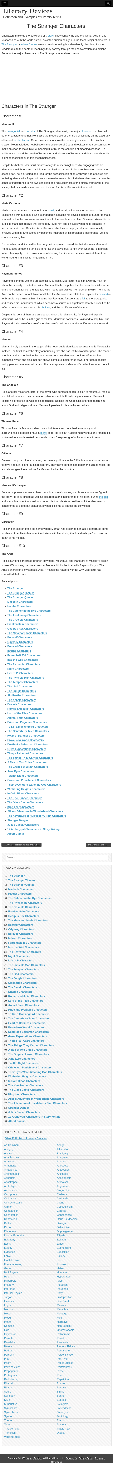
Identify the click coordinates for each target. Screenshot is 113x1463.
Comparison (11, 1210)
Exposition (63, 1251)
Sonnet (61, 1395)
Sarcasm (62, 1387)
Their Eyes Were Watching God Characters (34, 784)
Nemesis (9, 1325)
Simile (60, 1391)
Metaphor (62, 1309)
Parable (8, 1338)
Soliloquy (9, 1395)
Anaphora (10, 1165)
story (50, 35)
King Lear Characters (20, 807)
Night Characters (18, 668)
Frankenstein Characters (22, 624)
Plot (6, 1358)
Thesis (61, 1420)
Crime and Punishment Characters (29, 780)
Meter (7, 1313)
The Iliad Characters (20, 686)
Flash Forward (12, 1260)
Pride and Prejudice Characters (27, 722)
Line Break (63, 1301)
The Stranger (9, 44)
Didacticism (63, 1227)
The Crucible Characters (22, 619)
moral (43, 432)
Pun (59, 1375)
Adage (61, 1145)
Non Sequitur (64, 1325)
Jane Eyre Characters (20, 771)
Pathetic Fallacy (66, 1346)
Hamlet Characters (19, 606)
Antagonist (10, 1169)
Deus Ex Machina (67, 1219)
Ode (6, 1330)
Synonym (62, 1412)
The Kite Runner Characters (24, 798)
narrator (30, 131)
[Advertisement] (56, 78)
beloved (103, 294)
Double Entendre (14, 1235)
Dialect (8, 1223)
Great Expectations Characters (26, 749)
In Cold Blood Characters (23, 793)
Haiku (60, 1268)
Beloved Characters (19, 646)
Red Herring (11, 1379)
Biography (63, 1190)
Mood (7, 1317)
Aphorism (9, 1177)
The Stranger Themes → (98, 845)
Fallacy (61, 1256)
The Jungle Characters (21, 691)
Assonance (10, 1190)
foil (83, 298)
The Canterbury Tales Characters (28, 731)
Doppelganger (65, 1231)
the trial (103, 496)
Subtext (61, 1399)
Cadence (62, 1194)
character (86, 131)
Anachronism (12, 1157)
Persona (9, 1354)
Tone (7, 1424)
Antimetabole (12, 1173)
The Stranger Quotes (20, 597)
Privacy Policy (86, 1458)
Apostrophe (11, 1182)
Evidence (9, 1251)
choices (45, 307)
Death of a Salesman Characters (27, 744)
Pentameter (64, 1350)
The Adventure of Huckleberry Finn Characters (36, 815)
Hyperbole (10, 1280)
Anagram (62, 1157)
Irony (60, 1293)
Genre (7, 1268)
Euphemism (64, 1247)
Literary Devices (28, 11)
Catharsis (62, 1198)
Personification (65, 1354)
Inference (9, 1288)
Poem (7, 1362)
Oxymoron (10, 1334)
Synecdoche (64, 1408)
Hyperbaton (64, 1276)
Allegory (9, 1149)
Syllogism (62, 1404)
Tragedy (62, 1424)
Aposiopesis (64, 1177)
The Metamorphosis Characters (27, 633)
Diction (8, 1227)
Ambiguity (63, 1153)
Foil (59, 1260)
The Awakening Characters (24, 615)
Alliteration (63, 1149)
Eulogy (8, 1247)
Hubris (8, 1276)
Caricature (10, 1198)
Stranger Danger (17, 820)
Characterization (13, 1202)
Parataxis (62, 1342)
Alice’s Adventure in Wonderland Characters (35, 811)
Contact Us (71, 1458)
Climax (8, 1206)
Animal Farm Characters (22, 717)
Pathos (8, 1350)
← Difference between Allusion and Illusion (21, 845)
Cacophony (11, 1194)
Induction (62, 1284)
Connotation (11, 1214)
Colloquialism (65, 1206)
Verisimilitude (12, 1436)
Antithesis (62, 1173)
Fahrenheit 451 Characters (24, 655)
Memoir (8, 1309)
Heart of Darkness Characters (26, 735)
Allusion (8, 1153)
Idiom (60, 1280)
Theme (8, 1420)
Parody (8, 1346)
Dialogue (62, 1223)
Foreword (62, 1264)
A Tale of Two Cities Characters (27, 762)
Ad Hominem (11, 1145)
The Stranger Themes (20, 593)
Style (7, 1399)
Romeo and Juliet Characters (25, 708)
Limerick (9, 1301)
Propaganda (11, 1371)
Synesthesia (11, 1412)
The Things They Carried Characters (30, 757)
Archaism (62, 1182)
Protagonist (11, 1375)
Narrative (62, 1321)
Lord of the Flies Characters (25, 713)
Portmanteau (64, 1367)
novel (51, 210)
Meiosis (61, 1305)
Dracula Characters (19, 704)
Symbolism (10, 1408)
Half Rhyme (11, 1272)
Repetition (63, 1379)
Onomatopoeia (65, 1330)
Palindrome (63, 1334)
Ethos (60, 1243)
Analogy (9, 1161)
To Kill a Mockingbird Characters (28, 726)
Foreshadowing (13, 1264)
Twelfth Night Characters (23, 775)
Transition (10, 1432)
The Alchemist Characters (23, 664)
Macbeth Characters (20, 601)
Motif (60, 1317)
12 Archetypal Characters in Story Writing (33, 829)
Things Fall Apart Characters (25, 753)
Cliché (60, 1202)
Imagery (9, 1284)
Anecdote (62, 1165)
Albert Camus (29, 44)
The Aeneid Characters (21, 700)
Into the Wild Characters (22, 659)
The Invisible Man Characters (25, 677)
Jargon (8, 1297)
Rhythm (8, 1387)
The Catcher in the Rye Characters (29, 610)
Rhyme (61, 1383)
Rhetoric (9, 1383)
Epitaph (61, 1239)
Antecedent (63, 1169)
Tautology (62, 1416)
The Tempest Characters (22, 682)
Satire (7, 1391)
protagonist (13, 131)
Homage (62, 1272)
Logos (7, 1305)
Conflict (61, 1210)
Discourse (10, 1231)
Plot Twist (62, 1358)
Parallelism (10, 1342)
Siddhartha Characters (21, 695)
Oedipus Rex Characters (22, 628)
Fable (7, 1256)
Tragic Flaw (63, 1428)
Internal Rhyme (13, 1293)
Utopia (61, 1432)
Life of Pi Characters (20, 673)
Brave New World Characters (25, 740)
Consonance (64, 1214)
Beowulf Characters (19, 637)
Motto (7, 1321)
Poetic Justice (65, 1362)
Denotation (10, 1219)
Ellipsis (61, 1235)
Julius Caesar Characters (23, 824)
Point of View (12, 1367)
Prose (60, 1371)
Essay (7, 1243)
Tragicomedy (11, 1428)
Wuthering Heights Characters (26, 789)
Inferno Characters (19, 650)
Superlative (10, 1404)
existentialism (22, 140)
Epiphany (9, 1239)
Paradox (62, 1338)
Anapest (62, 1161)
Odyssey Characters (20, 642)
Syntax (8, 1416)
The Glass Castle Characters (25, 802)
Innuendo (62, 1288)
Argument (62, 1186)
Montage (62, 1313)
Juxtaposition (64, 1297)
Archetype (10, 1186)
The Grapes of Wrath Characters (27, 766)
